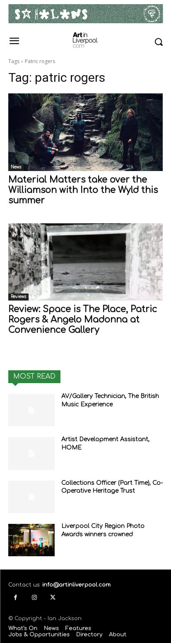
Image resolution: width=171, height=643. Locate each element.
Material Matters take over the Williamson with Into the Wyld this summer (83, 190)
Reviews (18, 296)
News (16, 167)
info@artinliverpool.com (76, 585)
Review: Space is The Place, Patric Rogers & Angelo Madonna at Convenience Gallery (82, 319)
